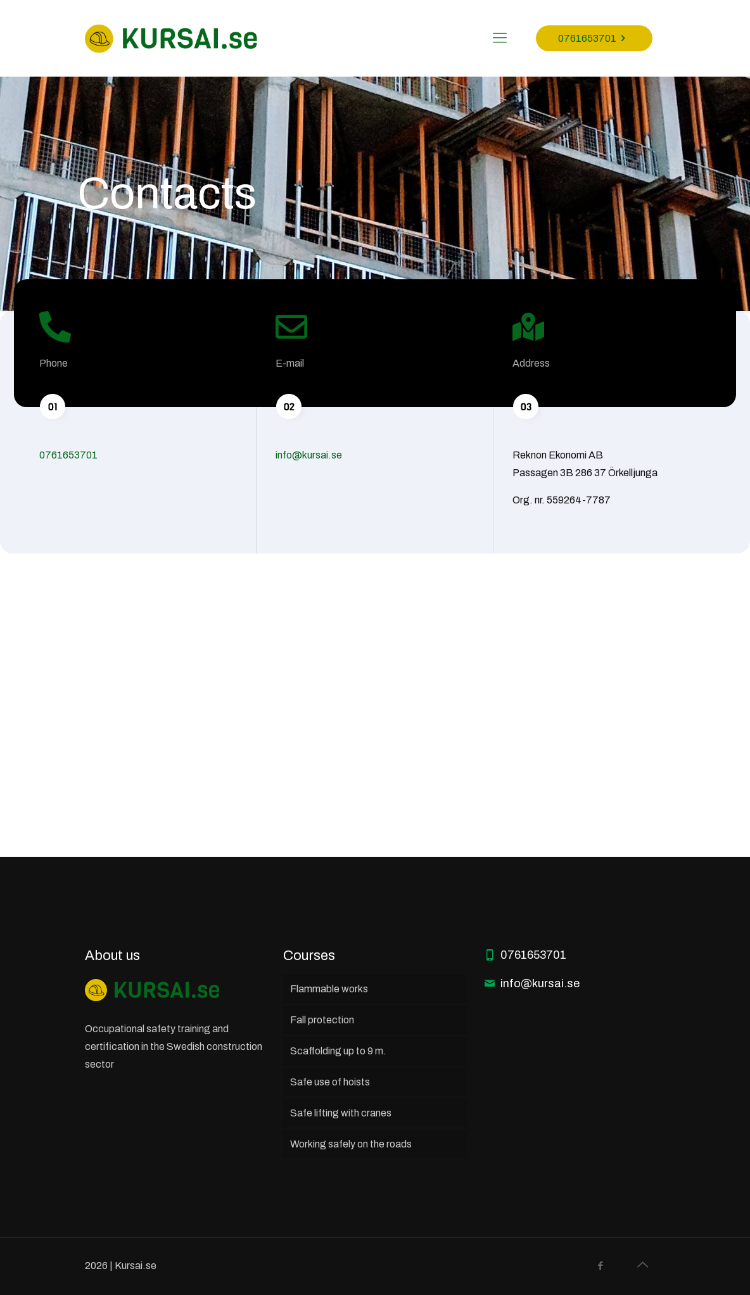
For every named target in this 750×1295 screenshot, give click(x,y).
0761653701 (594, 38)
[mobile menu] (500, 38)
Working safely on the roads (351, 1144)
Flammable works (329, 988)
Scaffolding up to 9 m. (338, 1050)
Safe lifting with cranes (340, 1113)
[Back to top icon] (642, 1264)
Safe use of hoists (330, 1082)
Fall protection (322, 1019)
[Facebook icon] (600, 1266)
